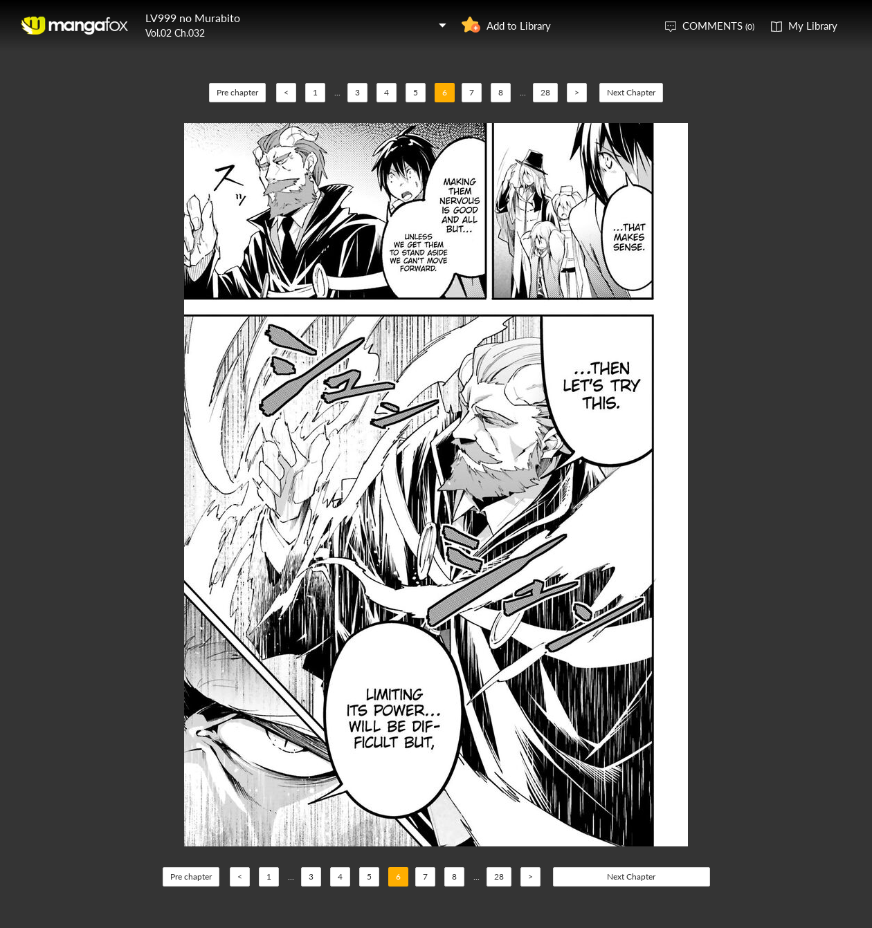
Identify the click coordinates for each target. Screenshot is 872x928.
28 (545, 92)
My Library (812, 25)
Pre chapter (237, 92)
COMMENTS (718, 25)
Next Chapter (631, 92)
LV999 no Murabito (192, 17)
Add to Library (519, 25)
